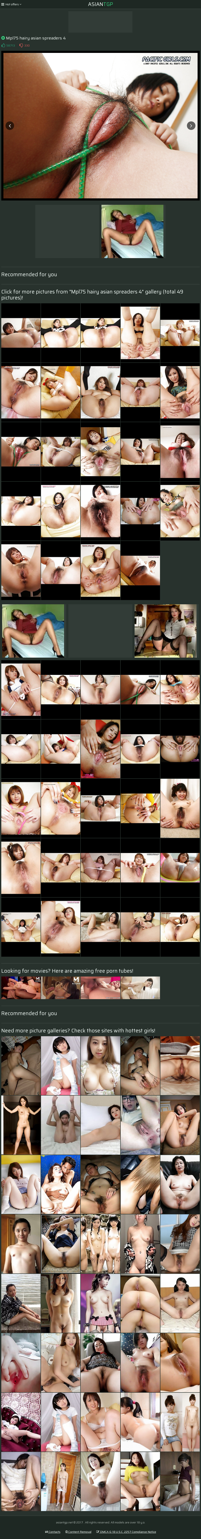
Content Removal (78, 1531)
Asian (100, 4)
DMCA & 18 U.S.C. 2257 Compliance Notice (126, 1531)
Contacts (52, 1531)
